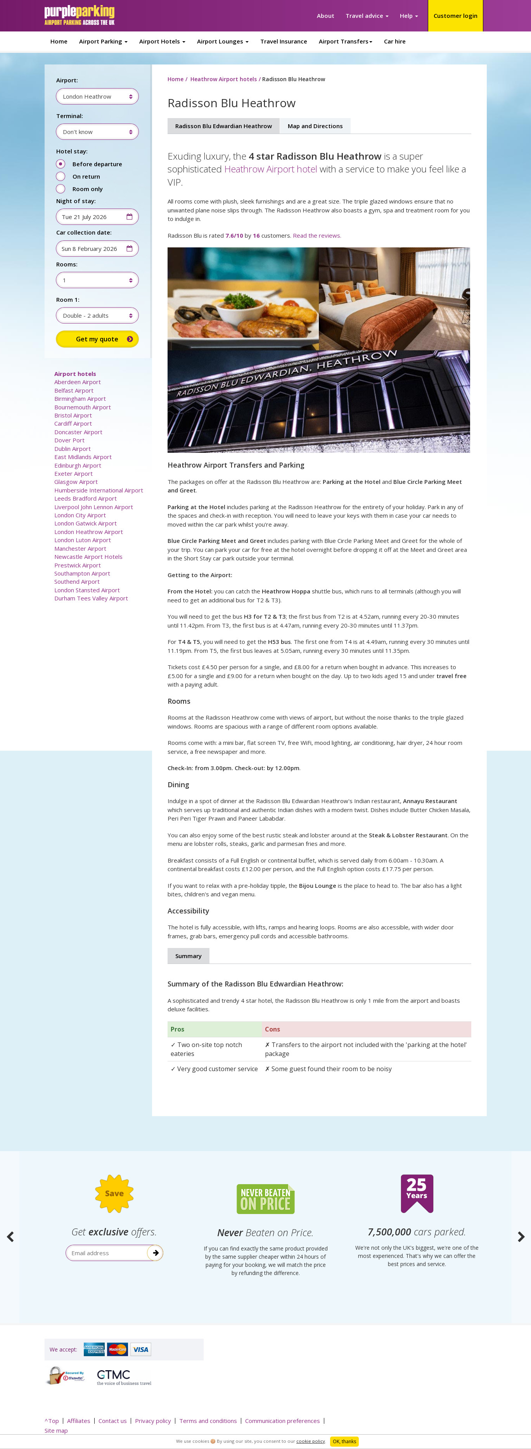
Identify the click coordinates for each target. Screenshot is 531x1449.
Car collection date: (84, 232)
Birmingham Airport (80, 398)
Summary (188, 956)
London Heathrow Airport (88, 532)
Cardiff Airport (73, 423)
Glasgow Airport (76, 481)
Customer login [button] (455, 15)
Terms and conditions (208, 1421)
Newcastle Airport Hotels (88, 556)
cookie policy (310, 1441)
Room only (88, 189)
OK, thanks (344, 1441)
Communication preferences (282, 1421)
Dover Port (69, 440)
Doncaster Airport (78, 432)
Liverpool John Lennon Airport (93, 507)
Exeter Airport (73, 473)
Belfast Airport (73, 390)
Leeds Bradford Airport (85, 498)
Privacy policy (153, 1421)
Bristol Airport (73, 415)
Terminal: (69, 116)
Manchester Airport (80, 548)
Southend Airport (77, 581)
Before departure (97, 164)
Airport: (67, 80)
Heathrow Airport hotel (270, 168)
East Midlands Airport (83, 457)
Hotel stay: (72, 151)
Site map (56, 1430)
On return (86, 176)
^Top (52, 1421)
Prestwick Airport (77, 565)
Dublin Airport (72, 448)
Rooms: (67, 264)
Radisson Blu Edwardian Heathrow (223, 126)
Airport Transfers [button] (345, 41)
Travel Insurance (283, 41)
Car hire (395, 41)
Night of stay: (76, 201)
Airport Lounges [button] (223, 41)
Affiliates (78, 1421)
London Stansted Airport (87, 590)
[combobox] (94, 96)
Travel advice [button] (367, 15)
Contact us (113, 1421)
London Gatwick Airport (85, 523)
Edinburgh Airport (77, 465)
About (325, 15)
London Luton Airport (82, 540)
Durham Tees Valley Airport (91, 598)
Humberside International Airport (98, 490)
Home (58, 41)
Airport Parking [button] (103, 41)
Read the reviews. (317, 235)
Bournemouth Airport (82, 407)
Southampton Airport (82, 573)
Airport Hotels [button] (162, 41)
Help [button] (409, 15)
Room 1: (68, 299)
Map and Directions (315, 126)
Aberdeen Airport (77, 382)
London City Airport (80, 515)
